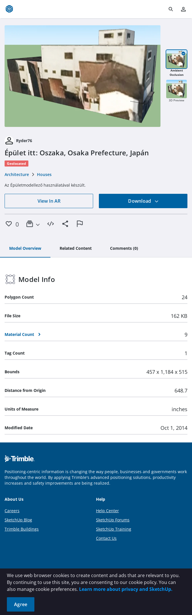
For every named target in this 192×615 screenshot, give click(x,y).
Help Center (107, 510)
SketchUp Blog (18, 520)
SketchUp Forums (113, 520)
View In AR (49, 201)
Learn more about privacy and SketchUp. (126, 589)
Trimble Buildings (22, 529)
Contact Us (106, 538)
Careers (12, 510)
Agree (20, 604)
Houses (44, 174)
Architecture (17, 174)
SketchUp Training (113, 529)
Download (143, 201)
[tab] (25, 249)
